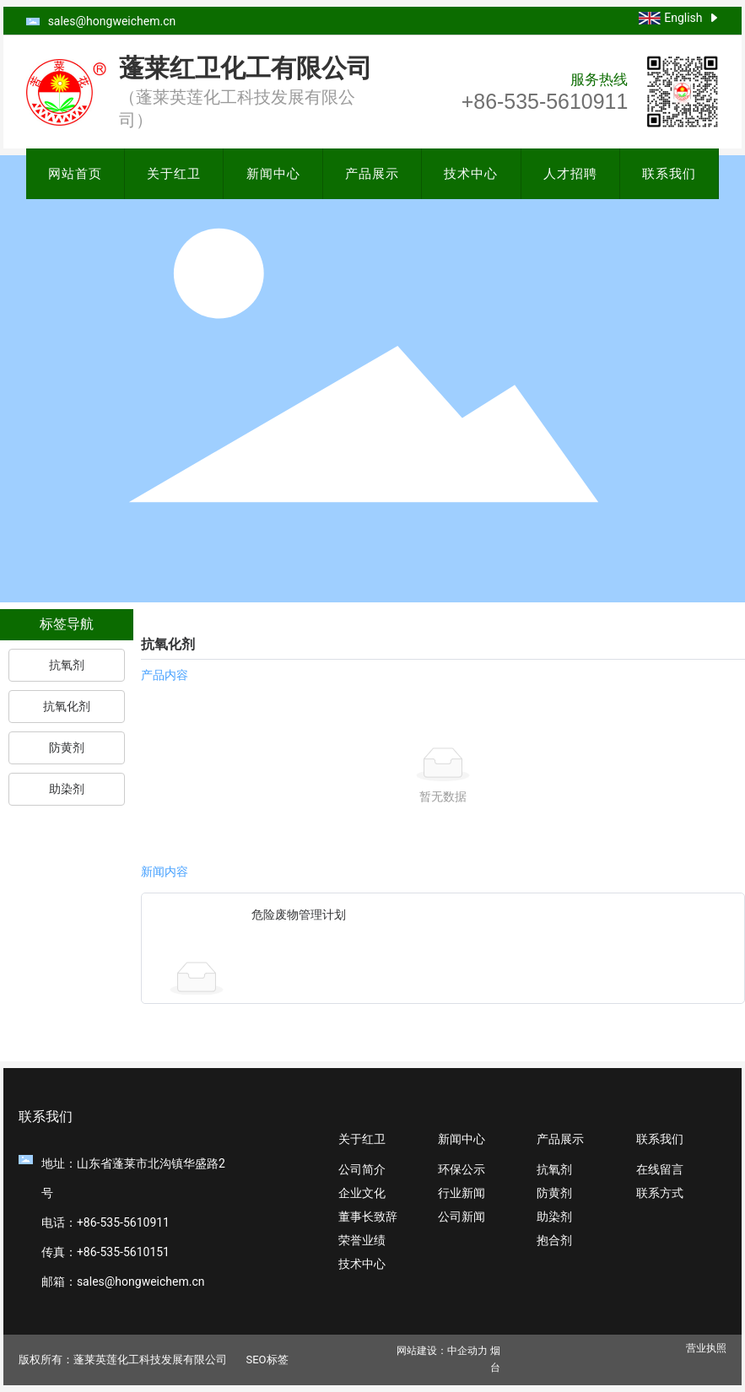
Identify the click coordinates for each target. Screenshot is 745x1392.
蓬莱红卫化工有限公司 (245, 68)
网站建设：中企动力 (442, 1351)
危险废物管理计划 (298, 915)
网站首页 (75, 173)
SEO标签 (267, 1359)
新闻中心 (273, 173)
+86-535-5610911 (545, 101)
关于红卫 (174, 173)
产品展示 (372, 173)
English (683, 17)
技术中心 (471, 173)
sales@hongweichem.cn (112, 21)
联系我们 (669, 173)
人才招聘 (570, 173)
